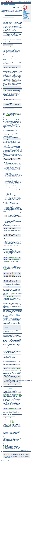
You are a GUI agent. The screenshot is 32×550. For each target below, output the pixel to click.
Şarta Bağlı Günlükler (6, 264)
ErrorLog (9, 46)
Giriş (24, 10)
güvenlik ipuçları (5, 37)
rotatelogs (4, 351)
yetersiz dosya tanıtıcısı (16, 400)
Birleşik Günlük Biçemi (6, 224)
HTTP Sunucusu (6, 4)
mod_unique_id (14, 81)
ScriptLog (11, 420)
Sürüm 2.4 (13, 4)
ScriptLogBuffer (12, 421)
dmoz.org (11, 123)
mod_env (9, 289)
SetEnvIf (10, 111)
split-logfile (10, 411)
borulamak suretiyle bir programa (11, 58)
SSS (24, 1)
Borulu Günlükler (25, 16)
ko (20, 7)
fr (17, 7)
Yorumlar (5, 451)
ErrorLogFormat (10, 47)
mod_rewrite (16, 93)
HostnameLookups (11, 164)
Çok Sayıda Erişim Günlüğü (7, 249)
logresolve (11, 168)
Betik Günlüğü (5, 445)
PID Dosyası (5, 436)
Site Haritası (29, 1)
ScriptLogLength (12, 422)
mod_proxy (11, 93)
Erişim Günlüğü (25, 14)
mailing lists (8, 457)
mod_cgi (4, 20)
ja (18, 7)
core (4, 46)
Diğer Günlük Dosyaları (26, 18)
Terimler (27, 1)
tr (21, 7)
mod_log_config (5, 18)
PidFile (11, 419)
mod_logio (4, 417)
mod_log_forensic (6, 430)
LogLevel (4, 90)
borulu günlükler (9, 331)
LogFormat (8, 115)
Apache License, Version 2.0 (5, 460)
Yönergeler (22, 1)
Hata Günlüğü (25, 12)
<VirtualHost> (12, 390)
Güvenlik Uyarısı (25, 11)
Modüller (19, 1)
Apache (2, 4)
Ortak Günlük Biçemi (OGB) (7, 136)
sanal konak (10, 388)
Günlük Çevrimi (25, 15)
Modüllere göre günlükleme (26, 13)
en (16, 7)
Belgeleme (10, 4)
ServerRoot (15, 151)
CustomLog (16, 114)
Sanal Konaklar (25, 17)
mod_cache (4, 289)
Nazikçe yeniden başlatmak (6, 317)
